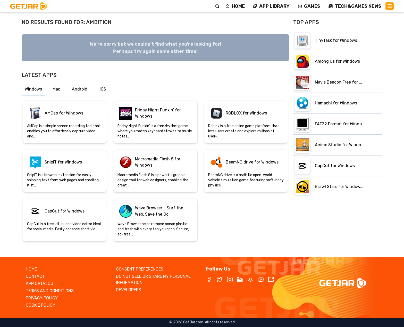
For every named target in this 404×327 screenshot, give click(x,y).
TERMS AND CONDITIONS (50, 290)
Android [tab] (79, 89)
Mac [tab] (56, 89)
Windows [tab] (33, 89)
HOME (31, 269)
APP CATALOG (39, 283)
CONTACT (35, 276)
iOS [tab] (103, 89)
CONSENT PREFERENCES (139, 269)
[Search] (217, 6)
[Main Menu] (389, 6)
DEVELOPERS (128, 289)
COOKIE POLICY (40, 305)
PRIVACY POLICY (42, 298)
